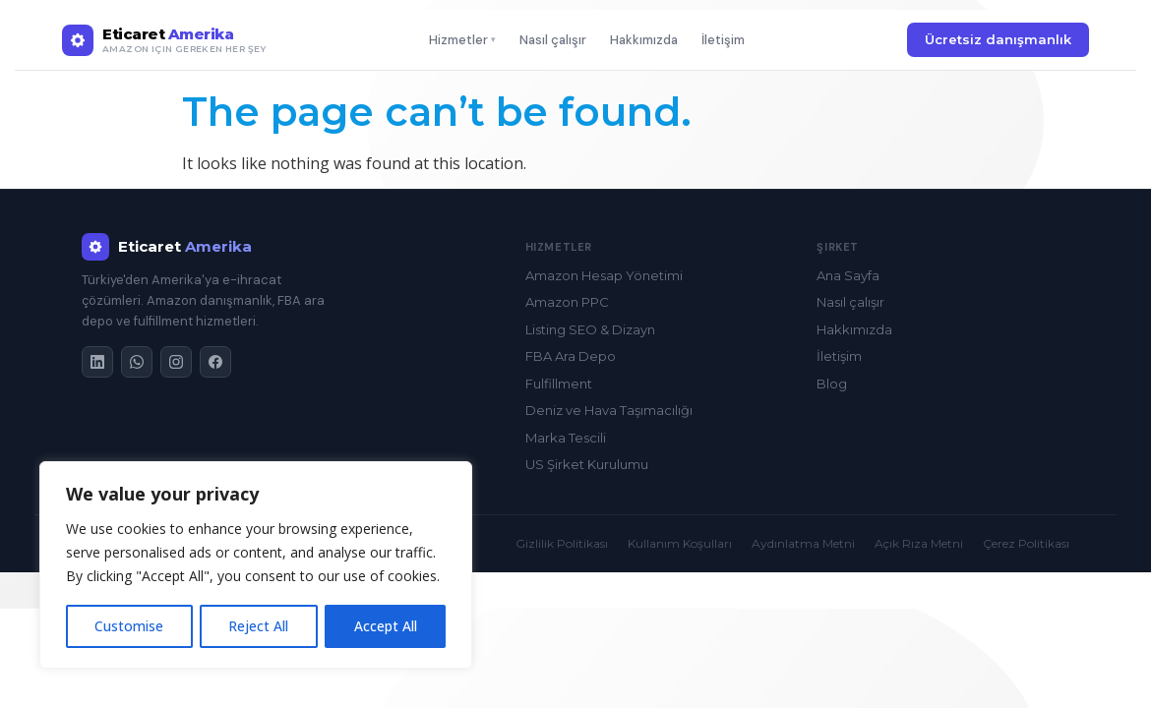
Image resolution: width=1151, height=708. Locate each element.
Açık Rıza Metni (919, 543)
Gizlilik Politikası (561, 543)
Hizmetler (462, 39)
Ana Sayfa (848, 275)
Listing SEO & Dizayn (590, 329)
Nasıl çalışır (552, 39)
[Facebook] (215, 362)
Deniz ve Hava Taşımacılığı (609, 410)
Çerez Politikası (1026, 543)
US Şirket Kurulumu (586, 464)
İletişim (723, 39)
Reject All (258, 626)
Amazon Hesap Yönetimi (604, 275)
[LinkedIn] (97, 362)
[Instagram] (176, 362)
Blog (832, 383)
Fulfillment (558, 383)
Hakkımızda (644, 39)
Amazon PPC (567, 302)
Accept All (385, 626)
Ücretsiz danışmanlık (998, 39)
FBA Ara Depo (570, 356)
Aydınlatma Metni (803, 543)
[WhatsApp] (136, 362)
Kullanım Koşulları (680, 543)
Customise (128, 626)
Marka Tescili (565, 437)
